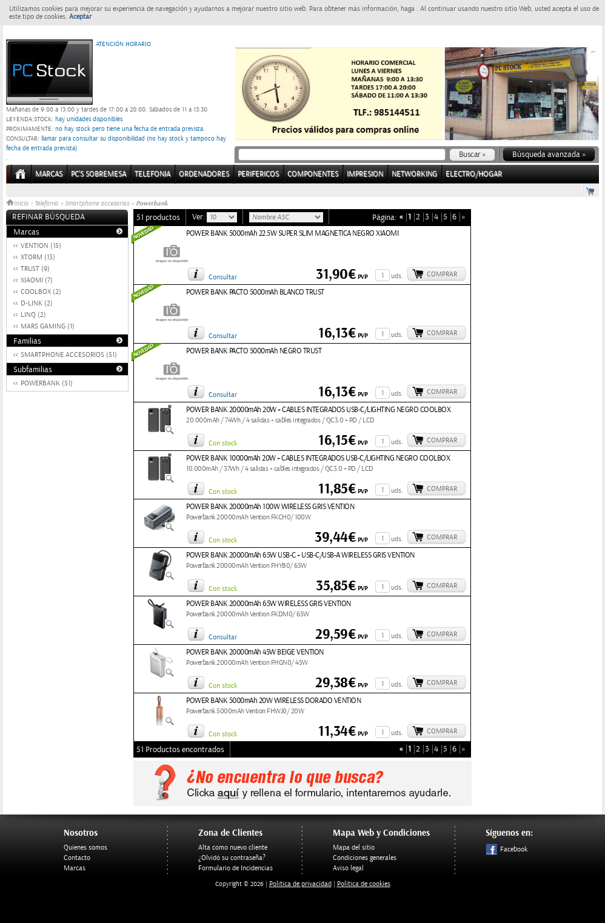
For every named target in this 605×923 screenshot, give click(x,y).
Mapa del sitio (354, 847)
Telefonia (46, 203)
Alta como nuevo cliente (232, 847)
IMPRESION (365, 174)
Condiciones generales (364, 858)
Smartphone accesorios (97, 203)
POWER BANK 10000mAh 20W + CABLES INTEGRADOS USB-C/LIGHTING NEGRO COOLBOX (318, 458)
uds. (397, 276)
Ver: (199, 217)
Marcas (48, 174)
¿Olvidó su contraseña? (232, 858)
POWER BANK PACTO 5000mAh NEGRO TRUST (253, 351)
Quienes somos (85, 847)
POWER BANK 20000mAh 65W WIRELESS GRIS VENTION (268, 603)
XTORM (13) (38, 257)
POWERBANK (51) (47, 383)
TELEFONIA (152, 174)
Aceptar (80, 17)
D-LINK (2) (37, 303)
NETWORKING (414, 174)
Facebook (506, 849)
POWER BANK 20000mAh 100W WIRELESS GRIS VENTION (270, 506)
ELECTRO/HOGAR (474, 174)
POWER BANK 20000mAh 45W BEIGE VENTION (255, 652)
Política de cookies (363, 884)
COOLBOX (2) (41, 292)
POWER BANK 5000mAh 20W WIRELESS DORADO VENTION (273, 700)
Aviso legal (348, 868)
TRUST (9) (35, 269)
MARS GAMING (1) (48, 326)
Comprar (442, 274)
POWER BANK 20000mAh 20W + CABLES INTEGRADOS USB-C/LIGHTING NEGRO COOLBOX (318, 410)
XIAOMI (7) (37, 280)
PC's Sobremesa (98, 174)
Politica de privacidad (300, 884)
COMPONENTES (312, 174)
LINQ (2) (33, 315)
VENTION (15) (41, 246)
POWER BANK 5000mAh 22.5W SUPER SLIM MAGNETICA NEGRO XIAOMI (292, 233)
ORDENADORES (204, 174)
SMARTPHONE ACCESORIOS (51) (69, 355)
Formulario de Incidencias (235, 868)
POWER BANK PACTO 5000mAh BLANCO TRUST (255, 292)
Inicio (18, 203)
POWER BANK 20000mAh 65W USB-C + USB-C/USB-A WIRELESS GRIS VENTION (300, 555)
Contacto (77, 858)
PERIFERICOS (258, 174)
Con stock (223, 443)
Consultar (223, 277)
